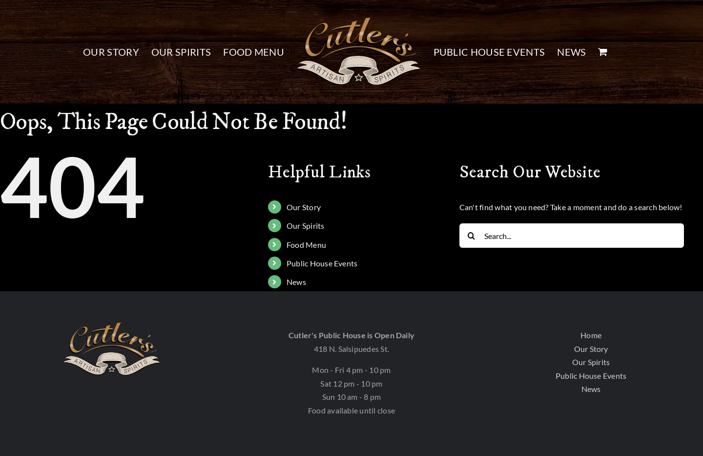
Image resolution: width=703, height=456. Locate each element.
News (296, 281)
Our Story (304, 207)
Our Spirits (306, 225)
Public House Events (322, 263)
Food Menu (306, 244)
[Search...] (571, 235)
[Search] (471, 235)
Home (590, 335)
